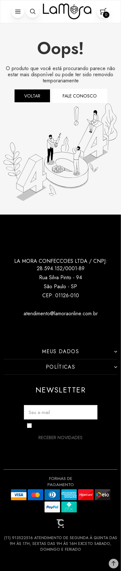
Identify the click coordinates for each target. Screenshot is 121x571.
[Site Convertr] (60, 524)
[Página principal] (67, 12)
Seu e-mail (39, 412)
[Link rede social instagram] (48, 329)
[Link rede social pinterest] (73, 329)
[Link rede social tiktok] (60, 329)
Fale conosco (80, 96)
